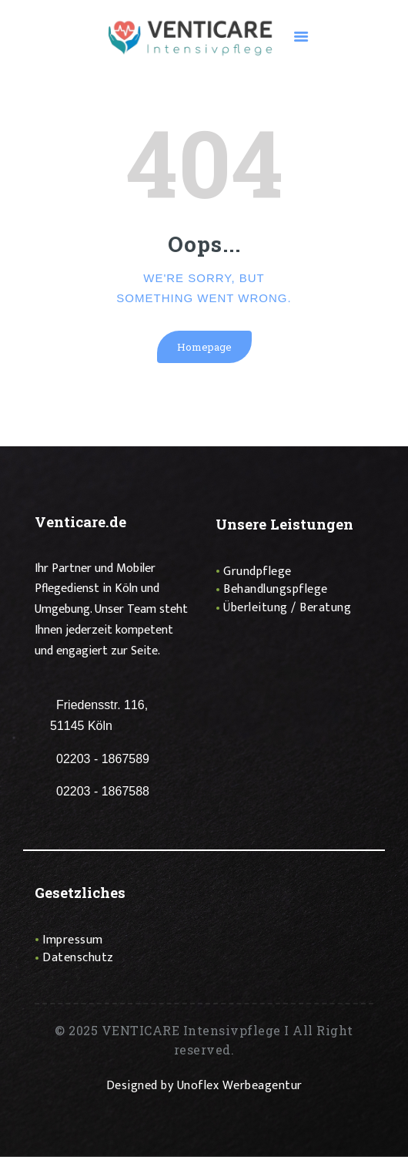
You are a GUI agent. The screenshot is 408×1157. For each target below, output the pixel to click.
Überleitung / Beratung (287, 607)
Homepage (204, 347)
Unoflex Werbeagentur (240, 1085)
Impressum (72, 940)
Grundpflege (257, 571)
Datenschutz (78, 957)
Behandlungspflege (275, 589)
